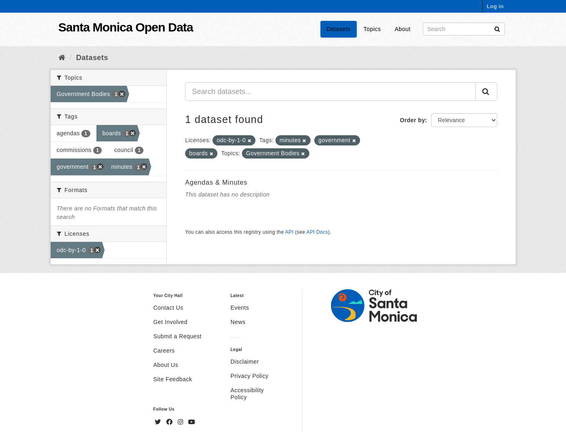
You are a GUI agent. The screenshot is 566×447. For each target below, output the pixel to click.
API (289, 232)
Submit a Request (177, 336)
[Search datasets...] (330, 91)
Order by (412, 120)
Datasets (339, 29)
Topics (372, 29)
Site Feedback (172, 379)
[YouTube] (191, 422)
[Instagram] (181, 422)
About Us (165, 365)
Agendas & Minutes (216, 182)
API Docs (317, 232)
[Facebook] (170, 422)
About (403, 29)
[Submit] (497, 28)
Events (239, 307)
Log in (495, 6)
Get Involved (170, 322)
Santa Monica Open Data (125, 27)
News (238, 322)
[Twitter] (159, 422)
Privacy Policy (249, 376)
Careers (164, 350)
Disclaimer (244, 361)
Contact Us (168, 307)
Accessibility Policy (247, 393)
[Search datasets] (464, 29)
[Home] (61, 58)
